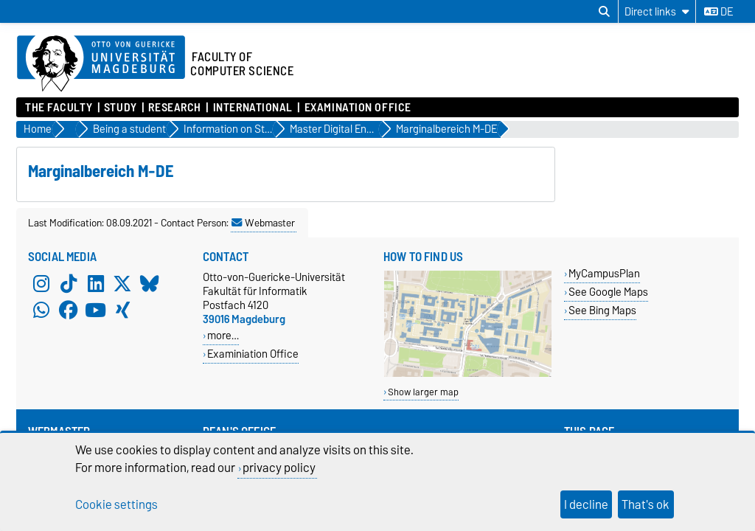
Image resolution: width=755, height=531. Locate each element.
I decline (586, 504)
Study (120, 108)
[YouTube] (96, 309)
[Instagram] (41, 283)
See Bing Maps (602, 310)
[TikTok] (68, 283)
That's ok (645, 504)
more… (223, 335)
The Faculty (58, 108)
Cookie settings (116, 504)
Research (174, 108)
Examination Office (358, 108)
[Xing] (122, 309)
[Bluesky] (149, 283)
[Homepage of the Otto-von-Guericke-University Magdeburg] (101, 64)
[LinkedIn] (96, 283)
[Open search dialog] (604, 12)
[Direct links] (657, 11)
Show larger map (423, 392)
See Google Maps (608, 291)
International (253, 108)
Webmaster (263, 223)
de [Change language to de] (718, 12)
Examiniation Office (253, 353)
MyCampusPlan (604, 273)
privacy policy (279, 467)
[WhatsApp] (41, 309)
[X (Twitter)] (122, 283)
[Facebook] (68, 309)
